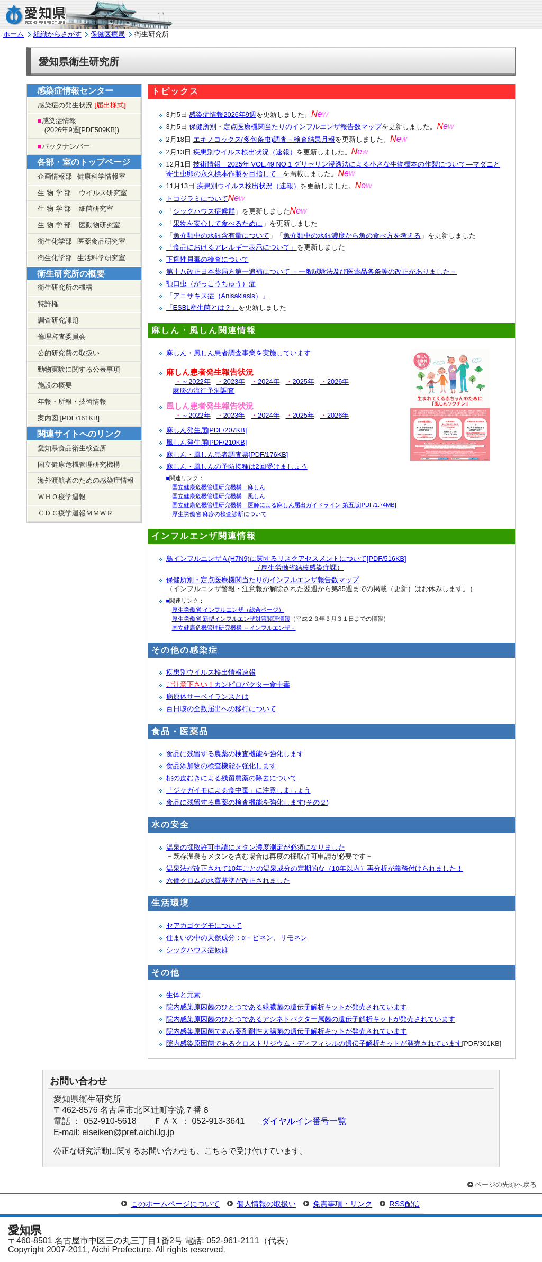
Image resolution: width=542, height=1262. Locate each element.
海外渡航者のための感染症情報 (86, 480)
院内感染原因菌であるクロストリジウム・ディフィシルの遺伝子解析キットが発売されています (314, 1043)
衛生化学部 (81, 241)
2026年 (333, 381)
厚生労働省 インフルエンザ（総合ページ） (228, 609)
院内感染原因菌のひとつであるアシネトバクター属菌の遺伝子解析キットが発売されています (310, 1019)
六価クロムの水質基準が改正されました (228, 881)
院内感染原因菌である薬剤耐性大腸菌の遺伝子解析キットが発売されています (286, 1031)
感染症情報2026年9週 (222, 114)
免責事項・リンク (342, 1204)
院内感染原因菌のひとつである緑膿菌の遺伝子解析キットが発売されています (286, 1007)
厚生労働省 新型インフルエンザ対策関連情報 (231, 618)
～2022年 (191, 381)
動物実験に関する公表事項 (79, 369)
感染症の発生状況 (82, 105)
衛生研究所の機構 (65, 287)
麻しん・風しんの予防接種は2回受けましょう (237, 467)
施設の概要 (55, 385)
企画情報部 (81, 176)
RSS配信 (404, 1204)
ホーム (13, 34)
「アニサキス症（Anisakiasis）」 (217, 296)
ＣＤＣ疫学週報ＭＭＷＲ (75, 513)
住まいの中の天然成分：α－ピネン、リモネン (237, 938)
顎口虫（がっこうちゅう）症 (211, 284)
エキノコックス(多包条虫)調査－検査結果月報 (264, 139)
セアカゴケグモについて (204, 925)
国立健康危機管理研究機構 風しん (218, 496)
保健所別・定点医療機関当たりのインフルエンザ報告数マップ (285, 127)
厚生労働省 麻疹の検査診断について (219, 514)
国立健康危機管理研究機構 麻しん (218, 487)
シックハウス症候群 (204, 211)
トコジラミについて (197, 198)
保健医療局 (108, 34)
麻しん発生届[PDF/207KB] (206, 430)
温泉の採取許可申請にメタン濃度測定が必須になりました (255, 847)
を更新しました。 (292, 114)
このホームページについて (175, 1204)
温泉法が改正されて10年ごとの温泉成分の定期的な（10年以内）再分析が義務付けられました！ (314, 868)
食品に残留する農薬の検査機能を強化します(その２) (247, 802)
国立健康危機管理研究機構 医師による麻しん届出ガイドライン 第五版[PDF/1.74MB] (284, 505)
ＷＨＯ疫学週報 (62, 497)
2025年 (299, 381)
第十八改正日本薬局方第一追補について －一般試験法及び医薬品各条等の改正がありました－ (311, 271)
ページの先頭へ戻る (506, 1185)
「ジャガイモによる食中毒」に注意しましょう (238, 790)
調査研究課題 (58, 320)
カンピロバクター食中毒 (228, 684)
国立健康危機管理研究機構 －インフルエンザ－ (234, 627)
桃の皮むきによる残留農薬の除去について (231, 778)
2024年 (264, 381)
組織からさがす (57, 34)
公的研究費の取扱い (69, 353)
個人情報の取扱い (266, 1204)
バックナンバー (64, 146)
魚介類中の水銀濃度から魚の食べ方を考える (352, 235)
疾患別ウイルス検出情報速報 (211, 672)
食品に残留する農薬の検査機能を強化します (235, 754)
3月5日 (177, 127)
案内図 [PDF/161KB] (69, 418)
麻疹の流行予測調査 (203, 390)
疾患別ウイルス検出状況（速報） (244, 152)
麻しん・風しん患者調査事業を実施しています (238, 353)
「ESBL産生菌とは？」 (202, 307)
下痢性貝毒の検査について (207, 259)
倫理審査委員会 (62, 336)
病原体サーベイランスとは (207, 697)
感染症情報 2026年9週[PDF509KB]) (78, 125)
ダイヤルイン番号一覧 (303, 1121)
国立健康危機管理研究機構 (79, 464)
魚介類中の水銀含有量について (221, 235)
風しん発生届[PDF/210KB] (206, 442)
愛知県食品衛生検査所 (72, 448)
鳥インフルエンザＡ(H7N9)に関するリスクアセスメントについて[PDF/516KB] (286, 563)
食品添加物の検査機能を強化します (221, 766)
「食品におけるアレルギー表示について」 (231, 247)
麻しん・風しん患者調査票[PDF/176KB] (227, 454)
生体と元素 (183, 995)
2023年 (229, 381)
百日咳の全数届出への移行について (221, 709)
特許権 (48, 304)
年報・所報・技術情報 (72, 402)
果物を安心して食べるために (218, 223)
